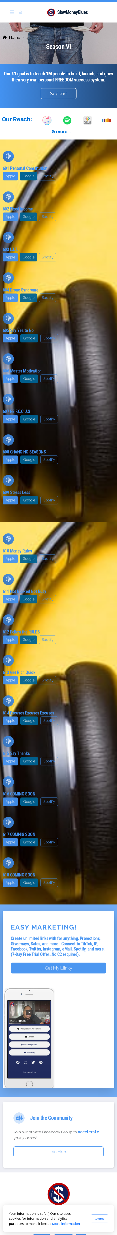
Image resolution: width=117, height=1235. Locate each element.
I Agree (99, 1219)
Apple (10, 176)
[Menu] (11, 12)
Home (14, 37)
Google (28, 176)
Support (58, 93)
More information (66, 1223)
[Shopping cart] (20, 12)
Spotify (47, 176)
